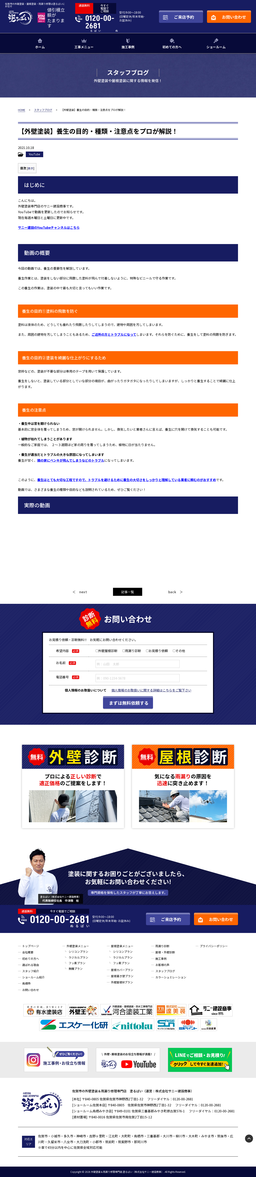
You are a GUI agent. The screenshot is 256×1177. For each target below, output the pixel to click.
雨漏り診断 (162, 946)
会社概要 (27, 952)
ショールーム (216, 46)
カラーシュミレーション (170, 977)
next (83, 591)
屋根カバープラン (122, 970)
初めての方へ (172, 46)
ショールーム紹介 (33, 977)
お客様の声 (162, 965)
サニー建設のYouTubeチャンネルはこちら (49, 227)
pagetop (249, 1139)
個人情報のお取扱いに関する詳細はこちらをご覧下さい (151, 690)
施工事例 (128, 46)
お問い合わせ (30, 990)
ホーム (40, 46)
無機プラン (76, 969)
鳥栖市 (26, 983)
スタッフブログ (165, 971)
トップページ (30, 946)
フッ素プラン (77, 963)
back (172, 591)
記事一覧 (127, 591)
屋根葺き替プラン (122, 976)
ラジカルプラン (78, 957)
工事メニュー (84, 46)
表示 (30, 168)
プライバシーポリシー (214, 946)
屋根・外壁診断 (165, 952)
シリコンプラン (78, 952)
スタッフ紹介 (30, 971)
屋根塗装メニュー (122, 946)
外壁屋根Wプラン (122, 982)
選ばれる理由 (30, 965)
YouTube (34, 154)
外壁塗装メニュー (78, 946)
